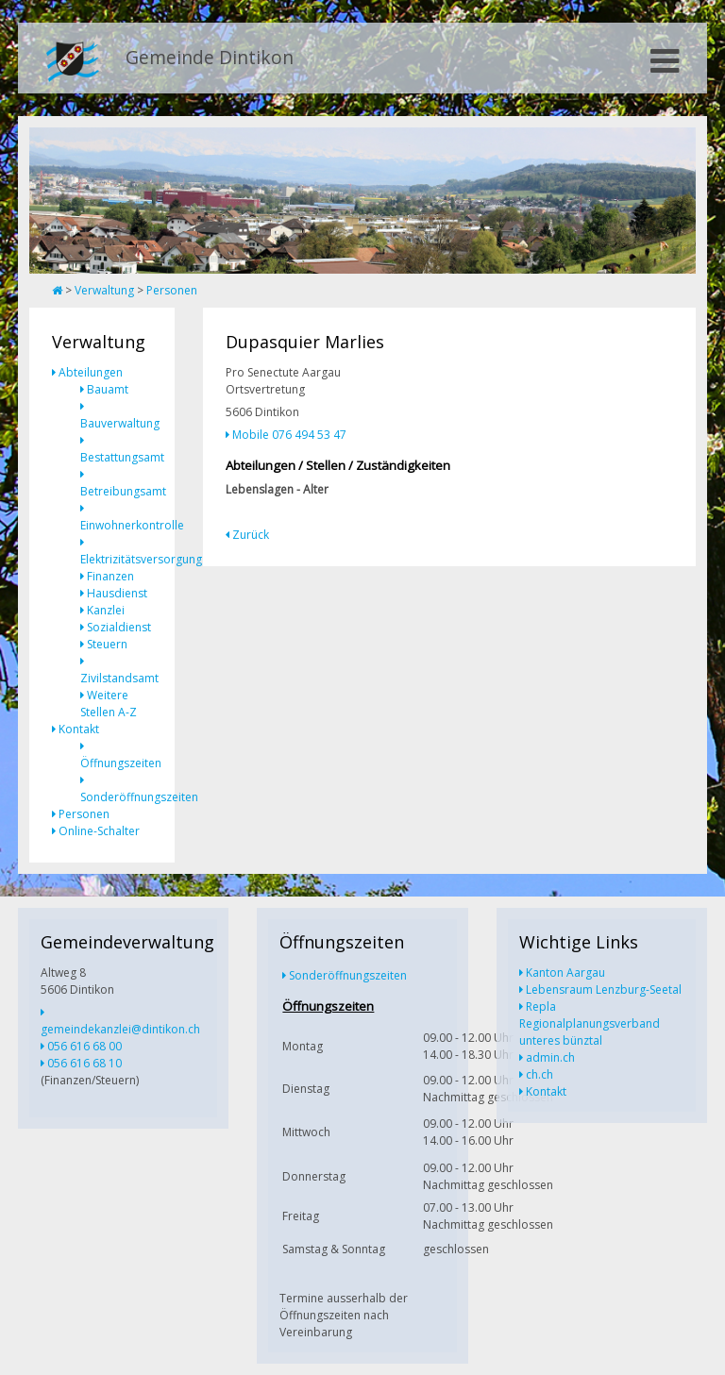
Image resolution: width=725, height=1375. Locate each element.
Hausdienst (117, 593)
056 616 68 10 (84, 1063)
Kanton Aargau (565, 972)
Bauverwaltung (120, 423)
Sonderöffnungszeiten (139, 797)
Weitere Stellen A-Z (108, 703)
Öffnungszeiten (120, 763)
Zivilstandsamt (119, 678)
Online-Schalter (99, 831)
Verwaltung (104, 290)
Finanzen (110, 576)
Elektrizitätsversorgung (141, 559)
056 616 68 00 (84, 1046)
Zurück (250, 535)
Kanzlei (106, 610)
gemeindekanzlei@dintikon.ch (120, 1029)
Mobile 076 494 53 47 (289, 435)
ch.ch (539, 1074)
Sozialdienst (119, 627)
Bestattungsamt (122, 457)
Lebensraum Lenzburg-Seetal (604, 989)
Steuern (107, 644)
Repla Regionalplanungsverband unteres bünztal (589, 1023)
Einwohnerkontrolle (132, 525)
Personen (171, 290)
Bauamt (107, 389)
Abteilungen (91, 372)
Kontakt (79, 729)
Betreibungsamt (123, 491)
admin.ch (550, 1057)
